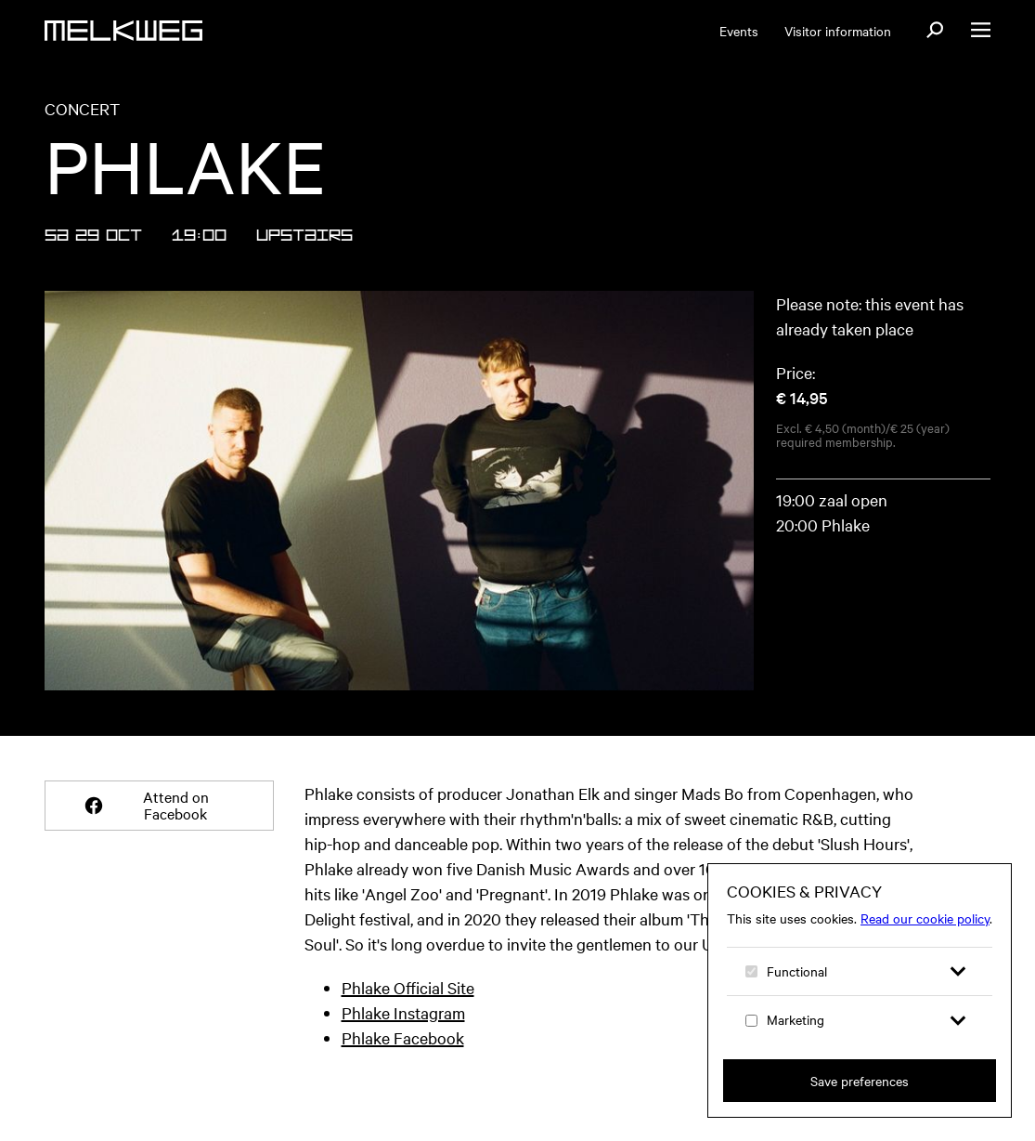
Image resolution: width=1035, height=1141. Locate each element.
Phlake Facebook (403, 1037)
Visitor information (837, 30)
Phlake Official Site (408, 987)
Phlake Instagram (403, 1012)
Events (738, 30)
